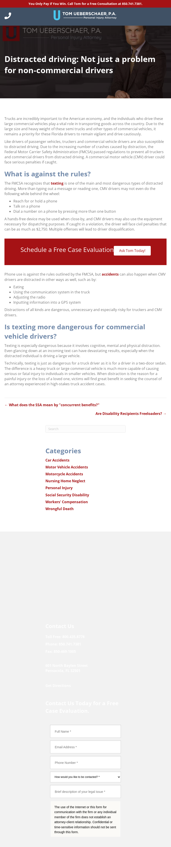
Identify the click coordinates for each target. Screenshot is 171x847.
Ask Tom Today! (132, 250)
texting (57, 183)
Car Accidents (57, 460)
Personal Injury (59, 487)
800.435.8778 (73, 636)
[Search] (85, 429)
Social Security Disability (67, 495)
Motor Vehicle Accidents (66, 467)
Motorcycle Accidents (64, 474)
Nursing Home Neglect (65, 480)
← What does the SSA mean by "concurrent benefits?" (52, 404)
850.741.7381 (132, 4)
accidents (110, 274)
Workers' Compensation (66, 501)
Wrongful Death (59, 508)
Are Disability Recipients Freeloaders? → (131, 413)
